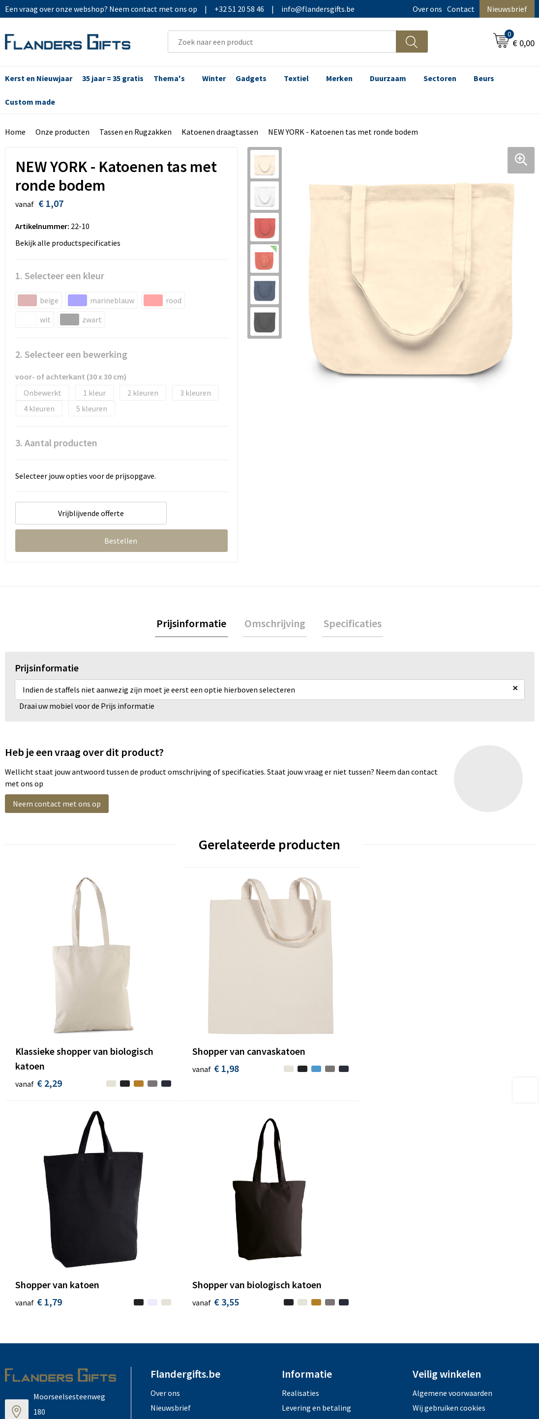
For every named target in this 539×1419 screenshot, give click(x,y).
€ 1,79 (303, 1025)
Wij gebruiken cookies (449, 1159)
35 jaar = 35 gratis (113, 78)
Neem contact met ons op (57, 806)
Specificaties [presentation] (349, 624)
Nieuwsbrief (507, 9)
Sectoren (439, 78)
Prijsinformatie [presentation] (195, 624)
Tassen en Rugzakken (135, 132)
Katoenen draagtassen (219, 132)
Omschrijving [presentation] (274, 624)
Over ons (427, 9)
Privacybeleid (435, 1174)
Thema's (169, 78)
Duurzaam (388, 78)
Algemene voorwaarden (452, 1144)
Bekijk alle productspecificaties (70, 243)
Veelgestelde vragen (184, 1174)
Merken (339, 78)
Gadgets (251, 78)
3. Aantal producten (56, 442)
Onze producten (62, 132)
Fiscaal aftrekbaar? (313, 1174)
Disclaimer (431, 1188)
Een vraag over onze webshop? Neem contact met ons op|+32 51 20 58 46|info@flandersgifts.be (180, 9)
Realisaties (300, 1144)
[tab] (195, 624)
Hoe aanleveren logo (317, 1204)
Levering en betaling (316, 1159)
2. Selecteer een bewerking (71, 354)
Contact (461, 9)
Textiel (296, 78)
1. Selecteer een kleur (59, 275)
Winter (214, 78)
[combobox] (282, 41)
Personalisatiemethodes (323, 1188)
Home (15, 132)
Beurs (484, 78)
